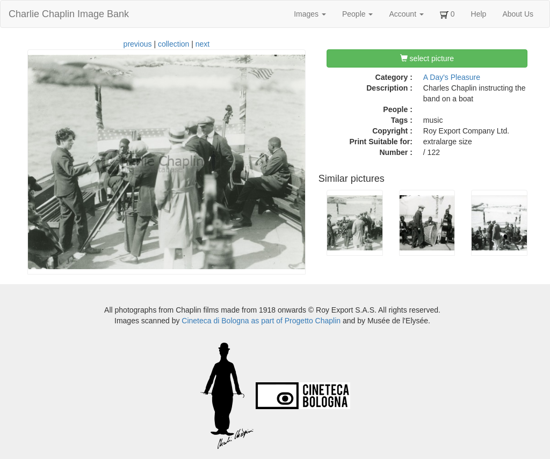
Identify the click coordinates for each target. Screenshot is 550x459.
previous (138, 44)
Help (479, 14)
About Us (517, 14)
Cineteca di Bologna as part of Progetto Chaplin (261, 320)
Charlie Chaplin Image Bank (69, 14)
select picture (427, 58)
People (357, 14)
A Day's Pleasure (451, 77)
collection (173, 44)
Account (406, 14)
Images (310, 14)
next (202, 44)
